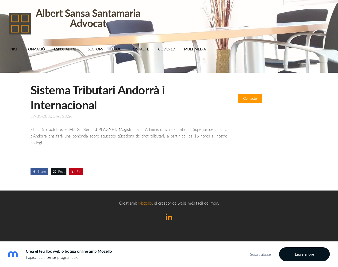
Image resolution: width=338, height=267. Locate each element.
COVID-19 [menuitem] (166, 49)
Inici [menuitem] (13, 49)
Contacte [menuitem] (140, 49)
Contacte (250, 98)
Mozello (145, 203)
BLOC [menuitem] (116, 49)
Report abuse (260, 254)
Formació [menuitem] (35, 49)
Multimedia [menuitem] (195, 49)
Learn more (304, 254)
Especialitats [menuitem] (66, 49)
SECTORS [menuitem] (95, 49)
